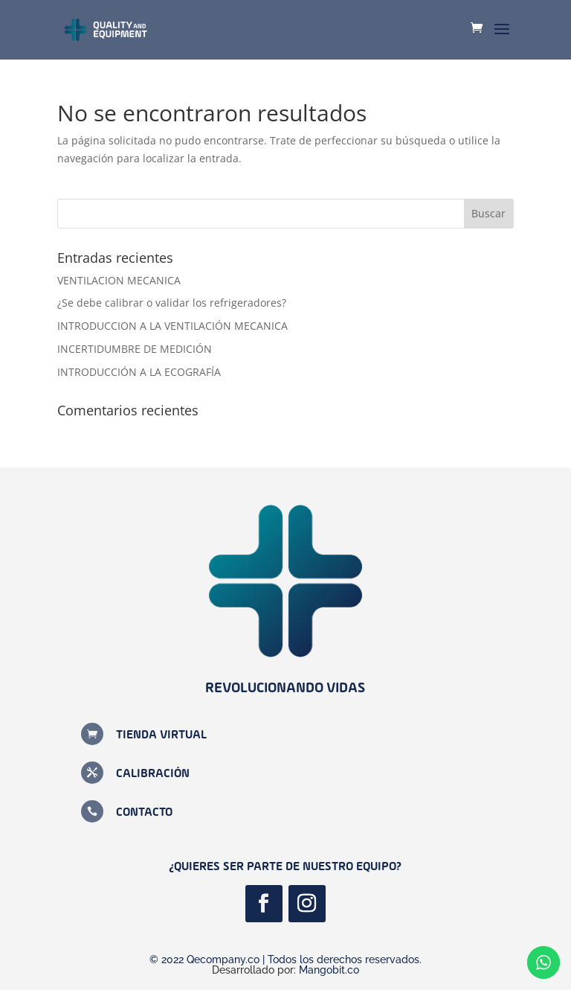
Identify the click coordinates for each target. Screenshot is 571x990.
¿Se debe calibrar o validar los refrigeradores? (171, 303)
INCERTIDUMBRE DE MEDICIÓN (134, 349)
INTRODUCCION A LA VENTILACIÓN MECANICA (172, 326)
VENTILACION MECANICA (119, 280)
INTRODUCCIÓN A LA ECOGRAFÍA (139, 372)
